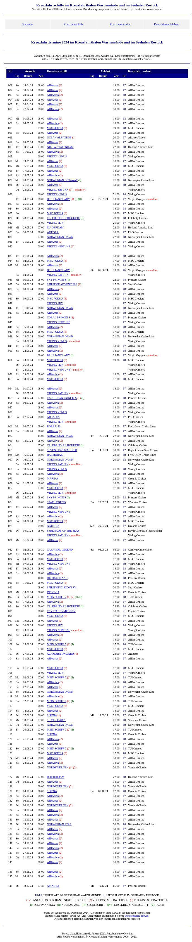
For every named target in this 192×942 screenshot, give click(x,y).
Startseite (27, 24)
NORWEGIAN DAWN (60, 236)
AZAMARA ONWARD (60, 653)
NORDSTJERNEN (57, 767)
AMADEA (53, 885)
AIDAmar (52, 85)
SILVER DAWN (56, 720)
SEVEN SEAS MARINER (62, 450)
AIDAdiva (53, 94)
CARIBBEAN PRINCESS (62, 398)
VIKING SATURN (57, 189)
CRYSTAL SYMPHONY (61, 611)
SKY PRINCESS (56, 279)
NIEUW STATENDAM (60, 147)
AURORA (53, 232)
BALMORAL (55, 454)
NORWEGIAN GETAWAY (62, 180)
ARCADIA (53, 416)
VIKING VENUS (57, 156)
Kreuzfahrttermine (120, 24)
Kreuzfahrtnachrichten (166, 24)
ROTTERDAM (55, 776)
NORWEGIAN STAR (59, 824)
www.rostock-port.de (136, 915)
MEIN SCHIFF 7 (56, 596)
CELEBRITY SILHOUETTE (63, 218)
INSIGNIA (53, 592)
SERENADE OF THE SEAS (63, 530)
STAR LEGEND (56, 502)
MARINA (52, 478)
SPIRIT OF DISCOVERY (61, 587)
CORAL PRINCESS (58, 317)
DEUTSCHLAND (57, 578)
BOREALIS (54, 426)
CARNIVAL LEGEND (60, 549)
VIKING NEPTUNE (58, 246)
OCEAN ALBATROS (59, 137)
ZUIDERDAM (55, 227)
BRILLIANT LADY (58, 199)
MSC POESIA (55, 128)
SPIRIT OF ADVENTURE (62, 284)
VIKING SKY (55, 222)
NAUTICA (53, 525)
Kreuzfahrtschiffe (73, 24)
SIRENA (52, 715)
